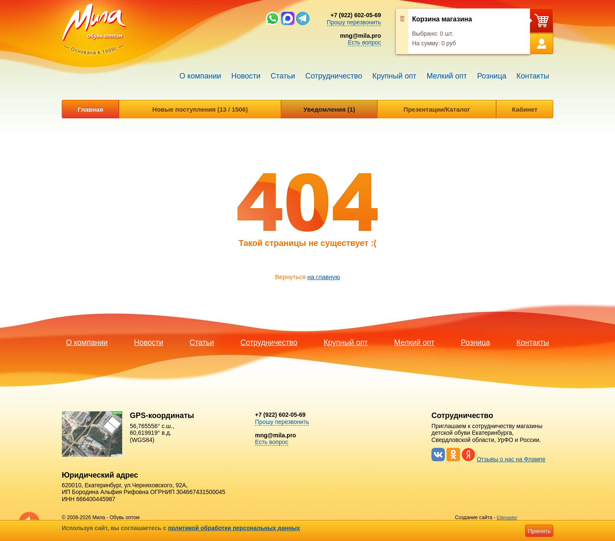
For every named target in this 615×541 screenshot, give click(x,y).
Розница (492, 76)
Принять (539, 531)
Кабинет (525, 109)
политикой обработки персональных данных (234, 528)
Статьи (283, 76)
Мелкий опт (446, 76)
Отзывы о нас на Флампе (511, 459)
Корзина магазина (442, 19)
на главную (323, 276)
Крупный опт (394, 76)
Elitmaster (507, 517)
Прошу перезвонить (354, 22)
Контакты (532, 76)
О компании (200, 76)
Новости (245, 76)
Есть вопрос (364, 42)
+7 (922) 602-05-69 (356, 15)
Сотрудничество (334, 76)
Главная (90, 109)
